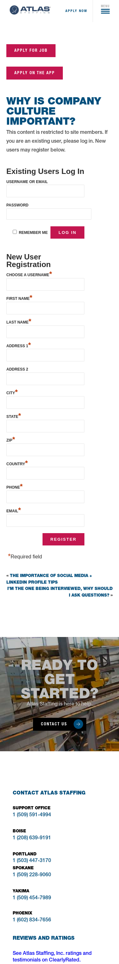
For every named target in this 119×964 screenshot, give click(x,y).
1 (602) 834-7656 (32, 920)
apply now (76, 11)
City (12, 392)
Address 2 (17, 369)
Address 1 (18, 345)
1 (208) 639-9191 (32, 838)
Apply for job (31, 50)
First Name (19, 298)
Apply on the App (34, 72)
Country (17, 463)
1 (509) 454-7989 (32, 898)
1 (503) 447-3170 (32, 861)
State (13, 416)
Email (13, 510)
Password (17, 205)
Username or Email (27, 182)
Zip (10, 440)
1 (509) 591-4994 (32, 815)
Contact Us (54, 724)
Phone (14, 487)
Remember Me (33, 232)
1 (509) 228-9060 (32, 875)
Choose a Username (29, 274)
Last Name (18, 321)
